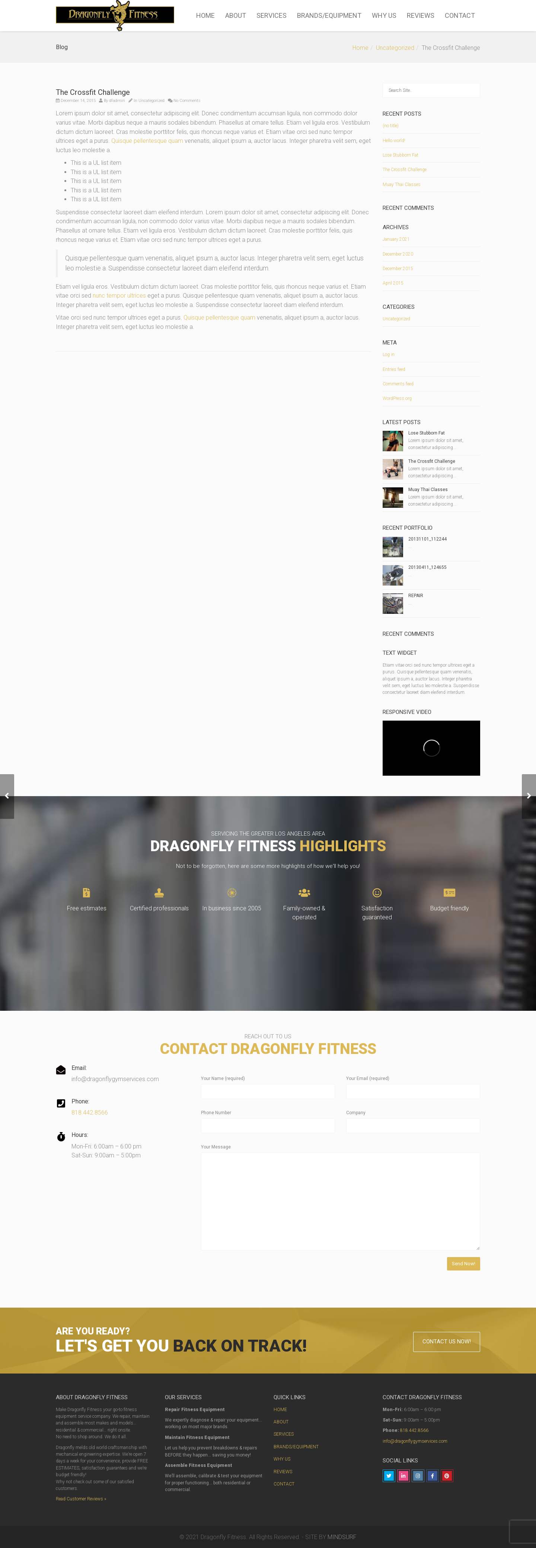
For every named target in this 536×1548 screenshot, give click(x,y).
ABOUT (235, 15)
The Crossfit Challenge (405, 169)
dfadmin (117, 100)
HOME (205, 15)
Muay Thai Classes (402, 184)
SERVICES (271, 15)
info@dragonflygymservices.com (415, 1441)
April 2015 (393, 283)
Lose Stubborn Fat (400, 155)
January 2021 (396, 239)
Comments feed (398, 384)
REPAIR (415, 595)
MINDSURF (342, 1537)
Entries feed (394, 369)
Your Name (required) (223, 1078)
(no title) (391, 125)
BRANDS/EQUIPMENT (329, 15)
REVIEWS (420, 15)
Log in (389, 354)
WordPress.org (397, 398)
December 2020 (398, 254)
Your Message (216, 1147)
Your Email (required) (367, 1078)
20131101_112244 (427, 539)
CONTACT (460, 15)
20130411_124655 (427, 567)
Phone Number (216, 1112)
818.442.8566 (89, 1112)
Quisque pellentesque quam (147, 140)
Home (360, 47)
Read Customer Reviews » (81, 1498)
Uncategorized (395, 47)
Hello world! (394, 140)
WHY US (384, 15)
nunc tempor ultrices (119, 295)
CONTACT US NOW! (446, 1341)
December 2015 (398, 268)
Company (356, 1112)
